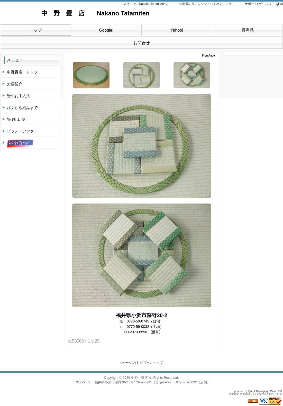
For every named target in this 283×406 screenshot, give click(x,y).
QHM (279, 394)
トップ (35, 30)
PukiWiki (245, 394)
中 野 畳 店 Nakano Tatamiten (80, 13)
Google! (106, 30)
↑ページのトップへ (135, 363)
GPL (271, 394)
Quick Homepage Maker (262, 391)
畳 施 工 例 (16, 119)
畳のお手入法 (18, 96)
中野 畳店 (139, 378)
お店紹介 (14, 84)
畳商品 (247, 30)
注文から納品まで (22, 107)
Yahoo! (176, 30)
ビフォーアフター (22, 131)
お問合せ (141, 43)
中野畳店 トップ (22, 72)
